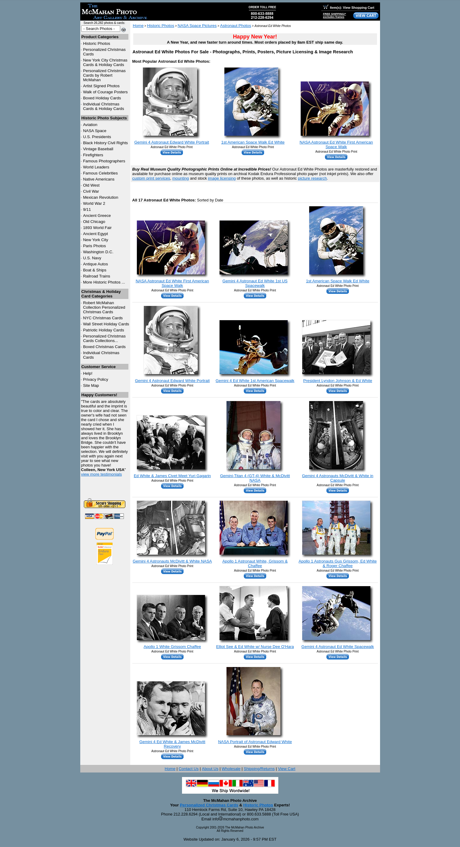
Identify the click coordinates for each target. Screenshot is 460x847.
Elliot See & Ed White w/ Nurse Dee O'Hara (255, 646)
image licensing (222, 178)
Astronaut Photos (235, 25)
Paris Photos (94, 246)
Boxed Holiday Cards (102, 98)
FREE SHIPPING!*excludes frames (334, 15)
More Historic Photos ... (104, 282)
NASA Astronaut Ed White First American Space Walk (336, 144)
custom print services (151, 178)
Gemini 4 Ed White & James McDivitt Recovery (172, 744)
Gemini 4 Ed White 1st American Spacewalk (255, 380)
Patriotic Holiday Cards (103, 330)
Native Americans (98, 179)
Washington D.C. (98, 252)
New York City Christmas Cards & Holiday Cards (105, 62)
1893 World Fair (97, 227)
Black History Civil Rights (105, 143)
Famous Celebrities (100, 173)
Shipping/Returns (259, 768)
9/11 (87, 209)
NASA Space (94, 130)
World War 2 (94, 203)
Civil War (91, 191)
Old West (91, 185)
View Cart (287, 768)
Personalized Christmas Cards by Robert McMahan (104, 75)
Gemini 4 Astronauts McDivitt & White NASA (172, 561)
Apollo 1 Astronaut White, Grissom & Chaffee (255, 563)
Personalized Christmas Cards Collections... (104, 338)
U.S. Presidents (97, 137)
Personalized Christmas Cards (209, 805)
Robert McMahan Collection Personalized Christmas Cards (104, 307)
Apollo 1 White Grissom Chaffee (172, 646)
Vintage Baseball (98, 149)
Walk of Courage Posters (105, 92)
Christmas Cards (103, 318)
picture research (312, 178)
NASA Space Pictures (197, 25)
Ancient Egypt (95, 233)
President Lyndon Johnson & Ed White (337, 380)
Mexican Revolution (100, 197)
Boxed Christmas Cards (104, 346)
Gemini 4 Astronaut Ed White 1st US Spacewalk (255, 283)
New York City (95, 239)
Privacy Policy (95, 379)
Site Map (91, 385)
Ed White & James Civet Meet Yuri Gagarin (172, 475)
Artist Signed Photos (101, 86)
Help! (87, 373)
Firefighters (93, 155)
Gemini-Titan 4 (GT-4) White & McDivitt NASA (255, 478)
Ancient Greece (97, 215)
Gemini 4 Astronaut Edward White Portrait (171, 142)
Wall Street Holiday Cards (106, 324)
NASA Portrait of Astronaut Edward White (255, 741)
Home (138, 25)
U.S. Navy (92, 258)
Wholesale (231, 768)
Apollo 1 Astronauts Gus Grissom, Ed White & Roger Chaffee (338, 563)
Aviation (90, 124)
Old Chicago (94, 221)
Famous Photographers (104, 161)
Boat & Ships (94, 270)
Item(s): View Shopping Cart (348, 7)
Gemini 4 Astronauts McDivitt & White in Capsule (337, 478)
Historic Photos (96, 43)
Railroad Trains (96, 276)
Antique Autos (95, 264)
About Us (210, 768)
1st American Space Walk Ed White (253, 142)
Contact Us (189, 768)
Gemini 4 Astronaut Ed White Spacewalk (337, 646)
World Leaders (96, 167)
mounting (180, 178)
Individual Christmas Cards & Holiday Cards (103, 106)
